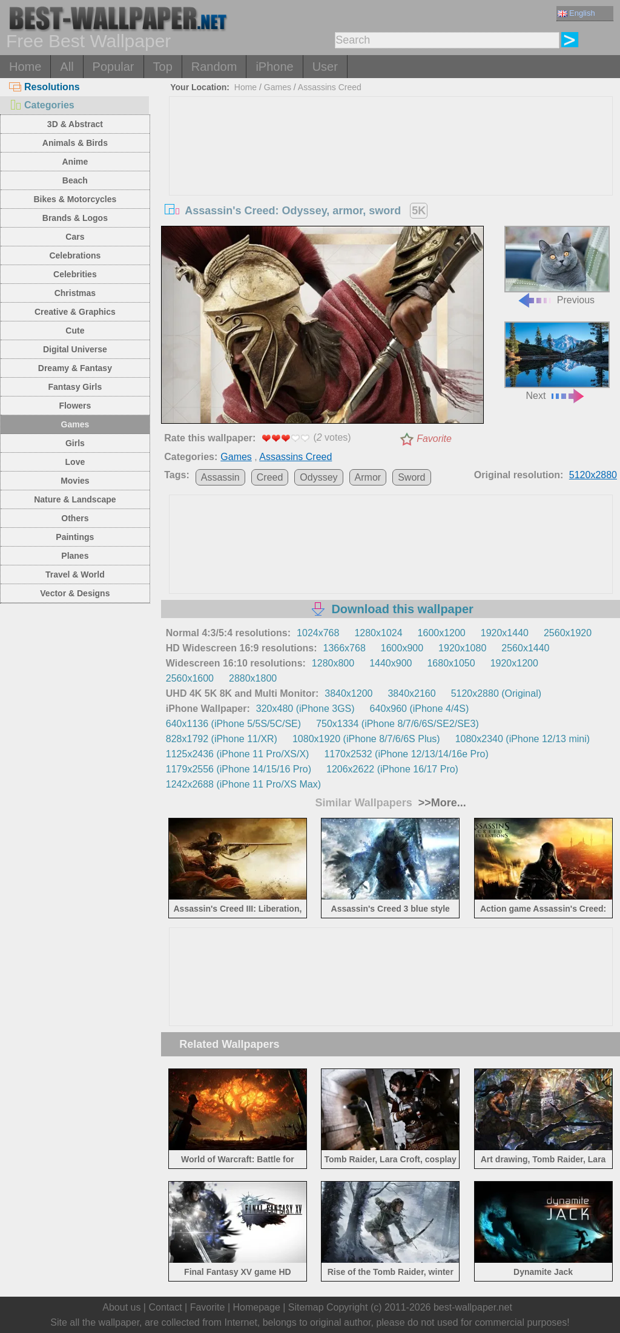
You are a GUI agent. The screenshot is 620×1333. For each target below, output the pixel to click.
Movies (75, 480)
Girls (75, 443)
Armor (368, 477)
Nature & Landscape (75, 499)
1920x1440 (505, 633)
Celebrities (75, 274)
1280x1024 (378, 633)
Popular (113, 66)
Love (75, 462)
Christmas (75, 293)
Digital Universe (75, 349)
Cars (74, 237)
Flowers (75, 405)
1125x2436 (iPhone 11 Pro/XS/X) (237, 754)
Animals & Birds (75, 143)
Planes (74, 556)
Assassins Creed (329, 87)
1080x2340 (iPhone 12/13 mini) (522, 739)
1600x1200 (442, 633)
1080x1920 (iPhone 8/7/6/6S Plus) (366, 739)
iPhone (274, 66)
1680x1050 (451, 663)
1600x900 (402, 648)
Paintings (75, 537)
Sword (411, 477)
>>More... (440, 803)
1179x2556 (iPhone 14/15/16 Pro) (238, 769)
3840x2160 (411, 693)
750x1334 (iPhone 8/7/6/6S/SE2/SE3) (397, 724)
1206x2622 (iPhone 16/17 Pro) (392, 769)
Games (75, 424)
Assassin (220, 477)
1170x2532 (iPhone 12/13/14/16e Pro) (406, 754)
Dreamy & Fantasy (75, 368)
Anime (75, 161)
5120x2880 (593, 475)
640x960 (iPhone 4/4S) (419, 708)
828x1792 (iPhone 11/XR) (221, 739)
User (325, 66)
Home (25, 66)
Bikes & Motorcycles (74, 199)
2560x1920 (568, 633)
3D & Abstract (75, 124)
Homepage (256, 1307)
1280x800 (333, 663)
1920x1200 (514, 663)
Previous (557, 265)
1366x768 (344, 648)
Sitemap (306, 1307)
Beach (75, 180)
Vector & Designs (75, 593)
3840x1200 (348, 693)
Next (557, 361)
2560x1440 (525, 648)
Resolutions (44, 87)
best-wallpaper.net (473, 1307)
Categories (41, 105)
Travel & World (75, 574)
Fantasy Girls (75, 387)
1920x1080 (462, 648)
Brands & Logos (75, 218)
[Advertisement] (391, 187)
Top (163, 66)
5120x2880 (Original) (496, 693)
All (66, 66)
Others (74, 518)
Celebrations (75, 255)
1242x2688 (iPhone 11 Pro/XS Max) (243, 784)
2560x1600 (190, 678)
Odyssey (318, 477)
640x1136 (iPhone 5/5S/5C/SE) (233, 724)
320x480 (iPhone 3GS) (305, 708)
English (576, 13)
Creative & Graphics (75, 312)
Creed (270, 477)
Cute (74, 330)
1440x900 (390, 663)
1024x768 (318, 633)
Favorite (434, 438)
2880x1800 (253, 678)
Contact (165, 1307)
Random (214, 66)
